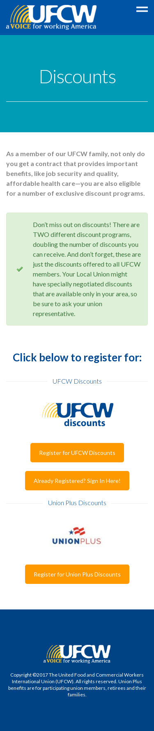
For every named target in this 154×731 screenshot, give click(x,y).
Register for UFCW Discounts (77, 452)
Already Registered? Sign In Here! (77, 480)
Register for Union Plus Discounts (77, 574)
